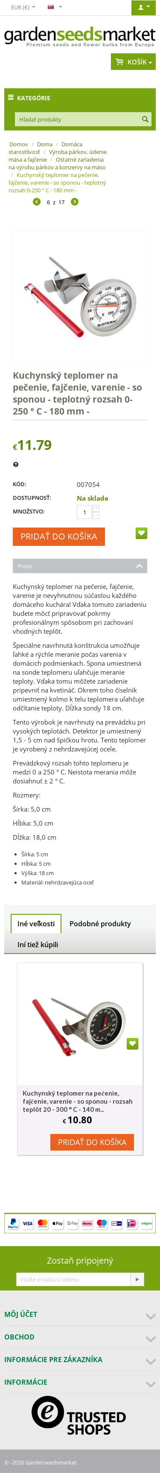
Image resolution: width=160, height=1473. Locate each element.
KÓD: (19, 484)
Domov (18, 144)
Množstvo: (29, 511)
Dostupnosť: (32, 498)
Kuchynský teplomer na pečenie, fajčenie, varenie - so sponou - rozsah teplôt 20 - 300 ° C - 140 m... (78, 1101)
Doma (44, 144)
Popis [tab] (80, 565)
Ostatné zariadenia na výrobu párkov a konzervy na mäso (57, 163)
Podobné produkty (100, 923)
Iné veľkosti (36, 923)
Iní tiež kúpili (37, 944)
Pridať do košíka (58, 536)
